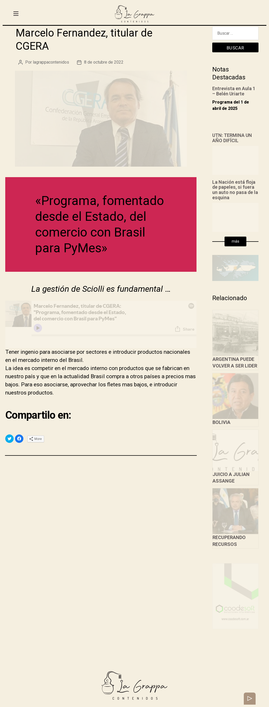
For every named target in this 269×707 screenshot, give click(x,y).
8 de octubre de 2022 (103, 62)
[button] (235, 242)
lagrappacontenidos (51, 62)
